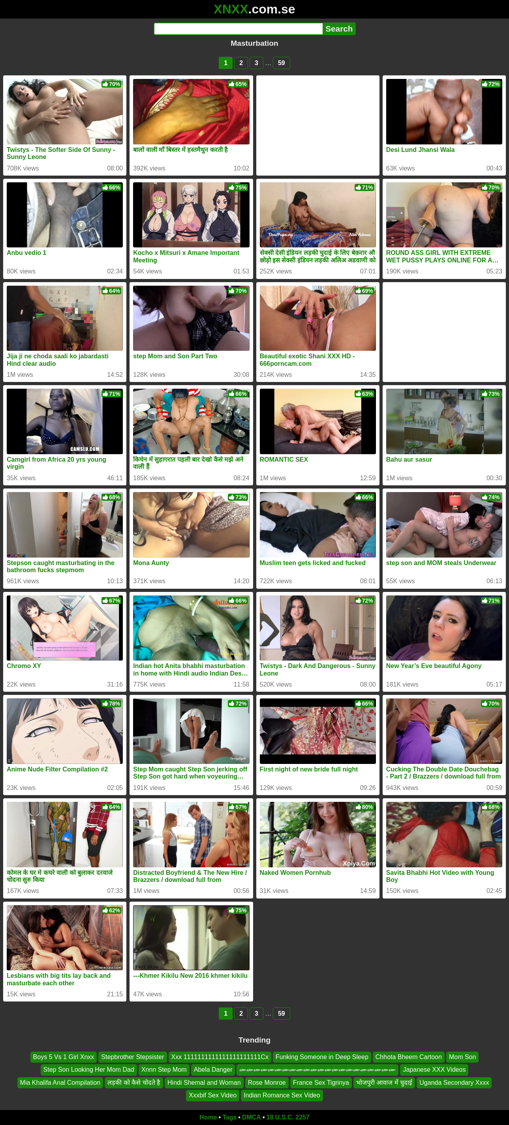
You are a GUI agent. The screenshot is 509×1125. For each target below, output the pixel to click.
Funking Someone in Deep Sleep (322, 1057)
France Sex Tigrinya (321, 1082)
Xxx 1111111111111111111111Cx (220, 1057)
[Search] (238, 28)
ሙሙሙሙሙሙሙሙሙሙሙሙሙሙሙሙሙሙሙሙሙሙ (317, 1069)
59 (281, 63)
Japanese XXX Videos (434, 1069)
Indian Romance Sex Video (282, 1095)
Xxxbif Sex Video (213, 1095)
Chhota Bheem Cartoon (409, 1057)
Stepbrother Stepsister (132, 1057)
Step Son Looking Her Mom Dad (88, 1069)
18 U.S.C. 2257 (288, 1117)
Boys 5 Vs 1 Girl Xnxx (63, 1057)
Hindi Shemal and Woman (204, 1082)
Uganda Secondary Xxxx (454, 1082)
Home (208, 1117)
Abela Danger (213, 1069)
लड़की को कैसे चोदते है (133, 1082)
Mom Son (462, 1057)
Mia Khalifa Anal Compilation (60, 1082)
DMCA (251, 1117)
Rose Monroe (267, 1082)
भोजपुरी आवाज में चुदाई (384, 1082)
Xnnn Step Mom (164, 1069)
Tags (229, 1117)
